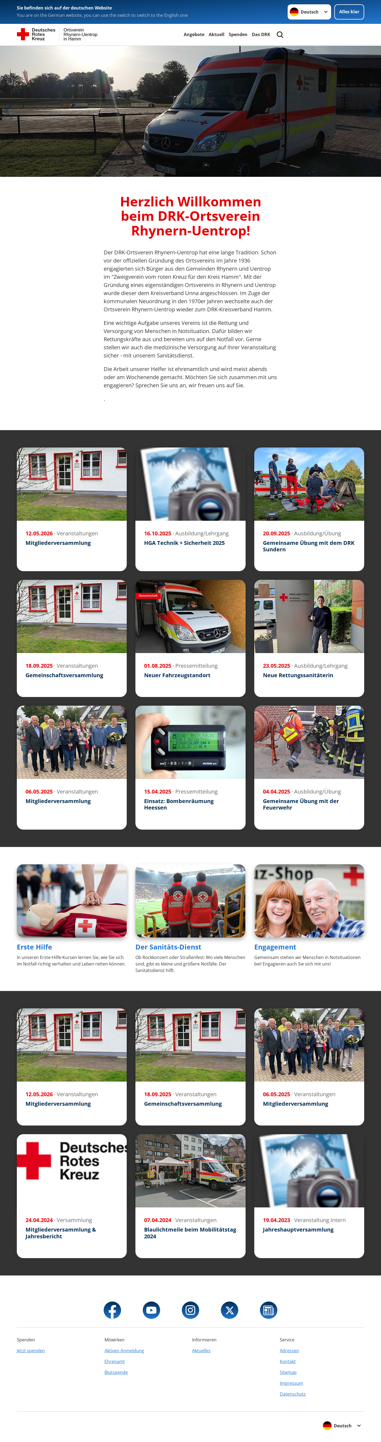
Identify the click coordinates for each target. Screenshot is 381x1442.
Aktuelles (201, 1351)
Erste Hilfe (34, 946)
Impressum (291, 1383)
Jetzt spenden (31, 1351)
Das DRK (261, 34)
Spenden (238, 34)
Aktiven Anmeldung (124, 1351)
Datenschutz (293, 1394)
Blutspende (116, 1372)
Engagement (275, 946)
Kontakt (288, 1361)
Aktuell (216, 34)
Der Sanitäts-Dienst (168, 946)
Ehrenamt (114, 1361)
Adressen (289, 1351)
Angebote (194, 34)
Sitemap (288, 1372)
